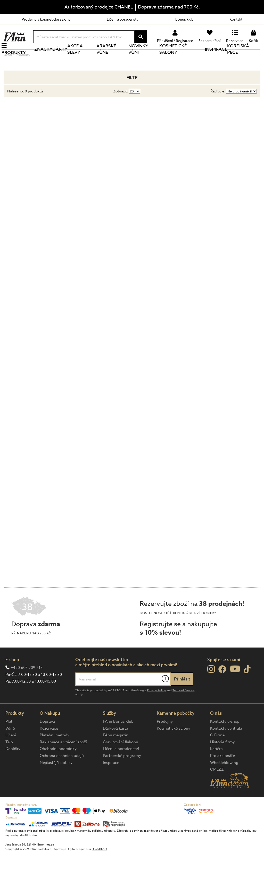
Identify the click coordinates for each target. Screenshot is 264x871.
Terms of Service (183, 707)
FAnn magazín (115, 752)
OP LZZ (217, 786)
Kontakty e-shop (225, 738)
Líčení (10, 752)
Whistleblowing (224, 780)
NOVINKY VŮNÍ (139, 57)
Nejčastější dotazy (56, 780)
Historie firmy (222, 759)
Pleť (8, 738)
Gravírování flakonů (120, 759)
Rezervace (49, 745)
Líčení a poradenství (123, 19)
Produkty (16, 61)
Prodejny (165, 738)
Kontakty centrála (226, 745)
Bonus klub (184, 19)
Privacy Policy (156, 707)
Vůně (10, 745)
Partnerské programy (122, 773)
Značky (45, 58)
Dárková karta (115, 745)
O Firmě (217, 752)
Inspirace (216, 58)
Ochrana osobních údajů (62, 773)
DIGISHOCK (99, 866)
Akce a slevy (77, 57)
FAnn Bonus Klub (118, 738)
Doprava (47, 738)
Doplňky (12, 766)
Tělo (9, 759)
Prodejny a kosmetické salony (46, 19)
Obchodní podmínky (58, 766)
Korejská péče (238, 57)
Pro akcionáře (222, 773)
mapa (50, 862)
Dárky (61, 58)
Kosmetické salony (173, 57)
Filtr (132, 95)
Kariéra (216, 766)
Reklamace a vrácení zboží (63, 759)
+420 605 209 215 (27, 685)
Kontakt (235, 19)
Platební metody (54, 752)
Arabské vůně (107, 57)
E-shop (12, 676)
